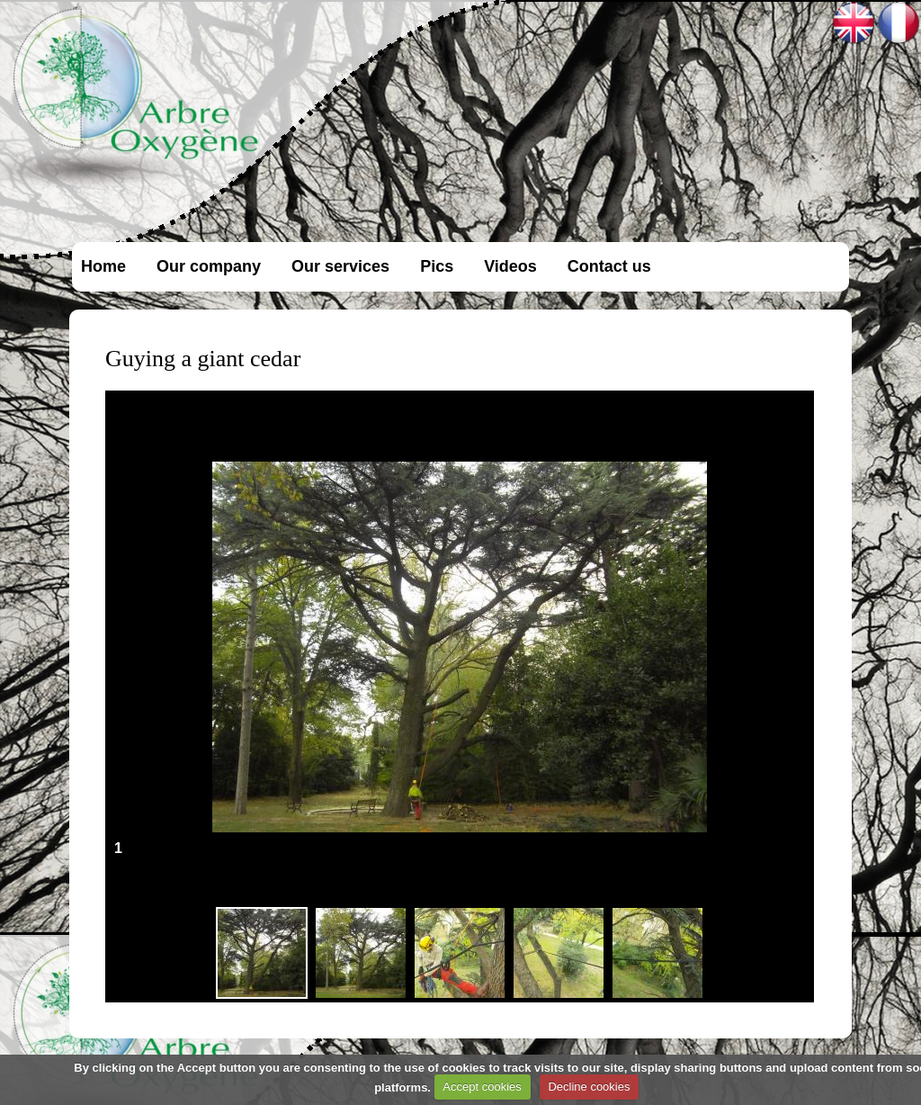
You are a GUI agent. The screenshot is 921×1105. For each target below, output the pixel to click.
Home (103, 266)
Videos (510, 266)
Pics (436, 266)
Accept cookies (482, 1086)
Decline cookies (589, 1086)
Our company (208, 266)
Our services (340, 266)
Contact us (609, 266)
